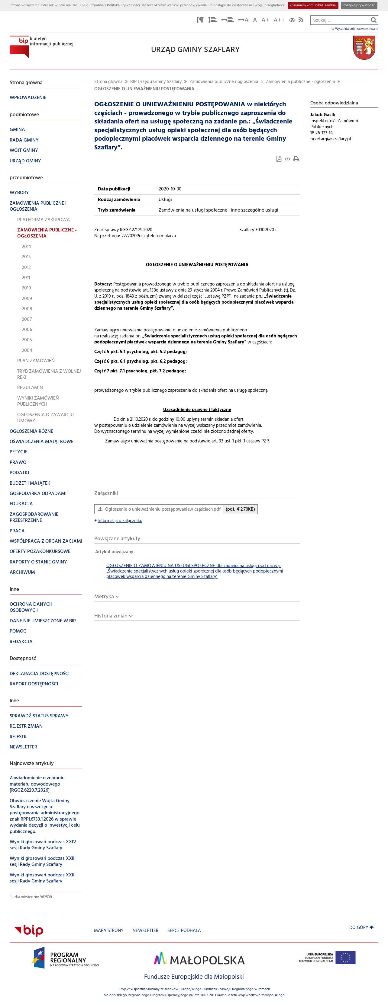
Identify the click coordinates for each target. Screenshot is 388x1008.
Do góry (361, 927)
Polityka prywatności (359, 5)
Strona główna (108, 81)
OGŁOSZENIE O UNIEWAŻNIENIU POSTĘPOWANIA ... (146, 89)
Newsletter (145, 930)
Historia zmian (111, 616)
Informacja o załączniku (118, 521)
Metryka (104, 596)
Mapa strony (109, 930)
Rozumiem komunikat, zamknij (313, 5)
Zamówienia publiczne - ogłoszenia (300, 81)
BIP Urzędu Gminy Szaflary (156, 81)
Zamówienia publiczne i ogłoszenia (223, 81)
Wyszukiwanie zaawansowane (355, 29)
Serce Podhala (184, 930)
